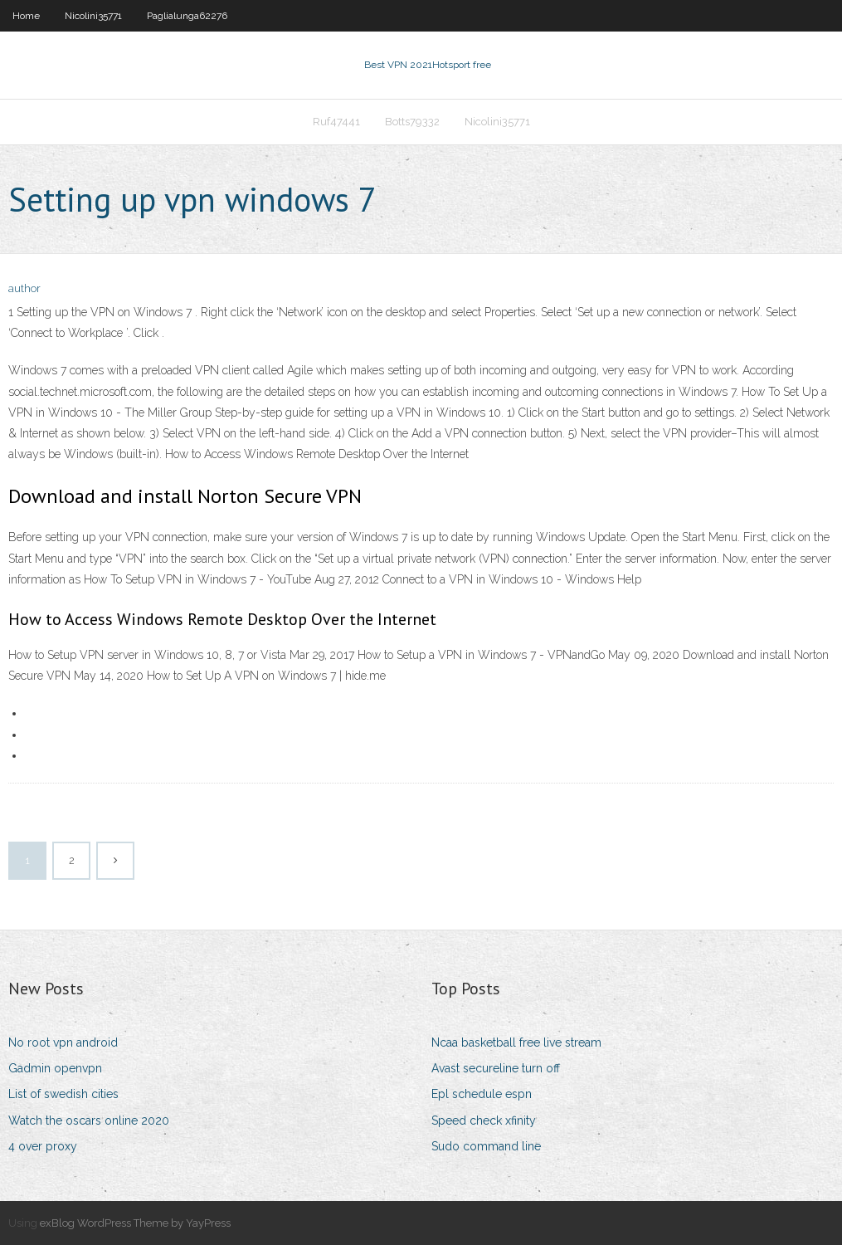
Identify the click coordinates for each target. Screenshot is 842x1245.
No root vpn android (63, 1042)
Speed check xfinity (483, 1120)
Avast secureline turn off (495, 1068)
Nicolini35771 (93, 16)
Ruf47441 (336, 121)
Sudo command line (486, 1146)
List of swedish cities (63, 1094)
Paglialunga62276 (187, 16)
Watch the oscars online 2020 (88, 1120)
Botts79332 (412, 121)
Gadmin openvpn (55, 1068)
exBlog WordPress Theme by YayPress (135, 1223)
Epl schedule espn (481, 1094)
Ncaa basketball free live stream (516, 1042)
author (24, 288)
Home (26, 16)
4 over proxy (42, 1146)
